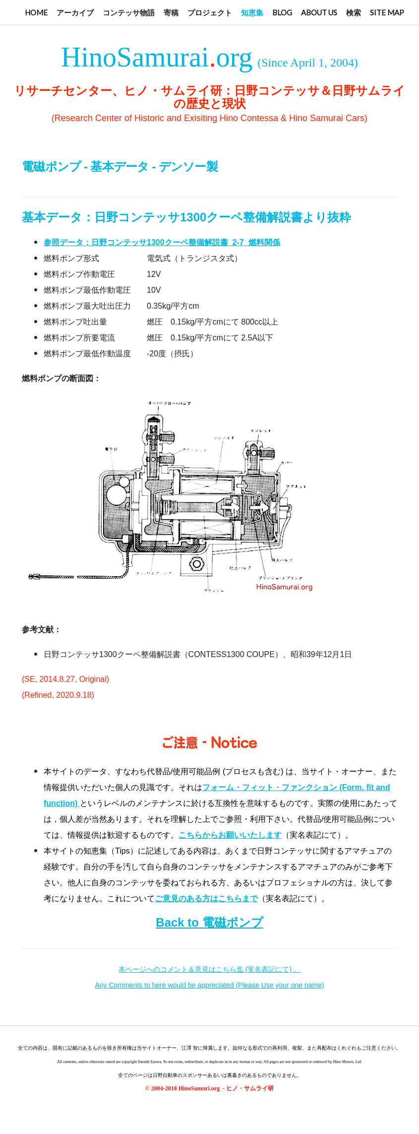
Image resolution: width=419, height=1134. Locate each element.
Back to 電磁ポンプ (209, 922)
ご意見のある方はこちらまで (206, 898)
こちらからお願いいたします (230, 835)
